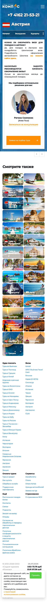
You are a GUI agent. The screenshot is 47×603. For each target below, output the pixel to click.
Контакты (7, 503)
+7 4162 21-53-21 (23, 15)
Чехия (28, 393)
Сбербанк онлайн (10, 484)
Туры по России (9, 420)
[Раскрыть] (42, 7)
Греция (6, 470)
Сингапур (29, 382)
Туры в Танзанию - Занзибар (10, 425)
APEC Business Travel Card (34, 371)
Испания (6, 440)
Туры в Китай (8, 377)
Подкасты (7, 510)
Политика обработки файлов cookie (12, 551)
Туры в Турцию (9, 373)
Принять (36, 575)
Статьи (5, 507)
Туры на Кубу (8, 417)
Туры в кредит (9, 477)
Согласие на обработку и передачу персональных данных (12, 524)
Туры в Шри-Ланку (10, 400)
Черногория (8, 444)
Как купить (7, 480)
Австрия (6, 463)
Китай (28, 366)
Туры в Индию (9, 414)
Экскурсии (20, 33)
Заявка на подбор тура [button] (19, 140)
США (27, 414)
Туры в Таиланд (9, 370)
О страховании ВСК (33, 497)
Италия (28, 386)
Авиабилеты (30, 477)
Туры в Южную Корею (12, 430)
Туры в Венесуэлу (10, 433)
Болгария (7, 447)
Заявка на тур (31, 491)
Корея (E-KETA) (31, 379)
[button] (36, 154)
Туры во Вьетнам (10, 366)
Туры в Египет (8, 393)
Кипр (5, 437)
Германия (7, 460)
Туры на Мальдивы (11, 396)
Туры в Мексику (9, 407)
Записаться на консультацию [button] (23, 124)
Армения (6, 467)
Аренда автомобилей (34, 487)
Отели (28, 480)
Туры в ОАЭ (7, 389)
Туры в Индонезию (11, 403)
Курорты (35, 33)
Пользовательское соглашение (10, 545)
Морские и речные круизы (11, 381)
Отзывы (6, 517)
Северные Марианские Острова (12, 455)
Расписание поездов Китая (11, 498)
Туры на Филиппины (11, 386)
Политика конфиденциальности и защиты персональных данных (12, 536)
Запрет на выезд (10, 513)
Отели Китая (30, 484)
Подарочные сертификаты (8, 488)
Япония (6, 450)
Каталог (6, 33)
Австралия (30, 410)
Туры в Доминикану (11, 410)
